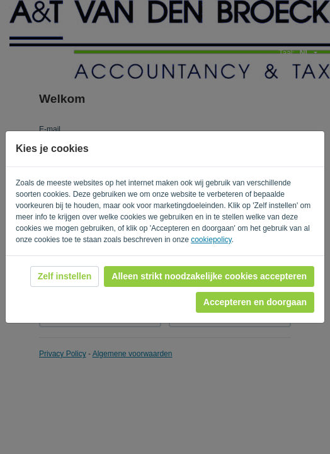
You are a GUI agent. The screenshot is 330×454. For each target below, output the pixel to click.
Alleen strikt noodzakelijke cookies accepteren (209, 276)
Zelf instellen (65, 276)
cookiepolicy (211, 239)
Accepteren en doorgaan (255, 302)
